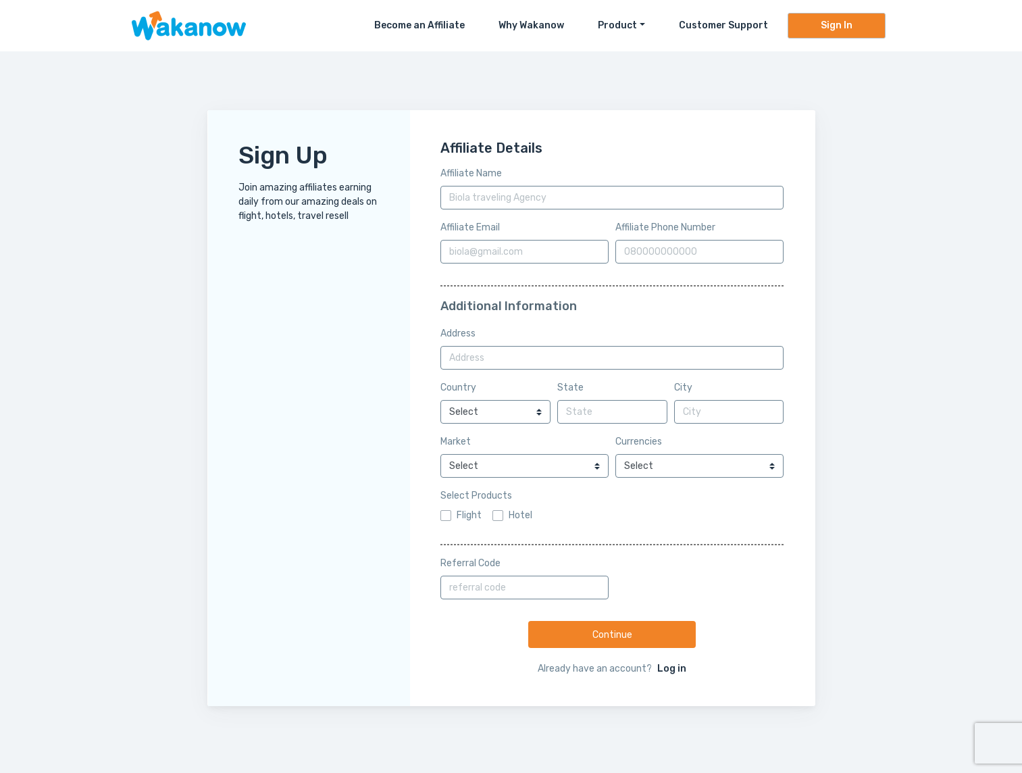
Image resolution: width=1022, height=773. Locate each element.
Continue (612, 635)
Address (458, 333)
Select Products (476, 495)
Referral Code (470, 563)
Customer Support (723, 25)
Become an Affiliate (419, 25)
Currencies (638, 441)
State (570, 387)
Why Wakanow (531, 25)
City (683, 387)
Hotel (520, 515)
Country (458, 387)
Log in (671, 668)
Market (455, 441)
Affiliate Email (470, 227)
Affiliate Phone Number (665, 227)
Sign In (836, 25)
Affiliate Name (471, 173)
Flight (469, 515)
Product (617, 25)
